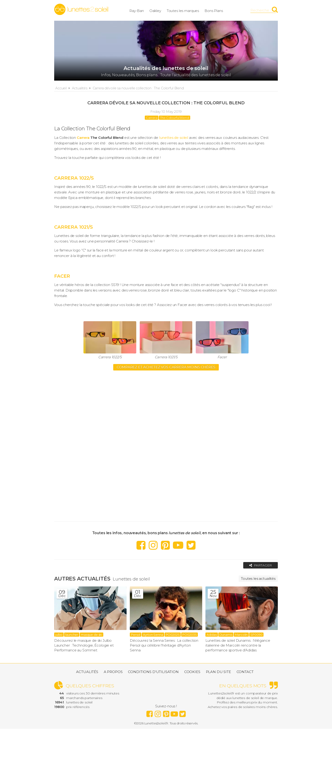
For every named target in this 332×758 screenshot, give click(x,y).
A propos (113, 672)
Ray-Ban (140, 10)
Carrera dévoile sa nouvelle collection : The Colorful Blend (138, 88)
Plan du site (218, 672)
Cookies (192, 672)
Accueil (61, 88)
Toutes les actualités (258, 578)
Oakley (159, 10)
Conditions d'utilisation (153, 672)
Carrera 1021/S (166, 357)
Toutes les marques (186, 10)
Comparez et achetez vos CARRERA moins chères (166, 367)
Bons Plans (217, 10)
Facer (222, 357)
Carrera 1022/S (110, 357)
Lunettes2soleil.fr (81, 9)
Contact (245, 672)
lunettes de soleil (173, 137)
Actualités (80, 88)
